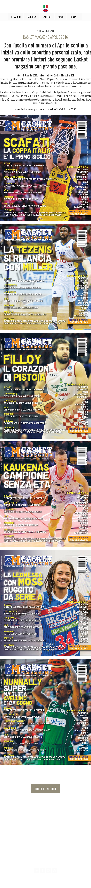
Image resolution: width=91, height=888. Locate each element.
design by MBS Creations (45, 883)
